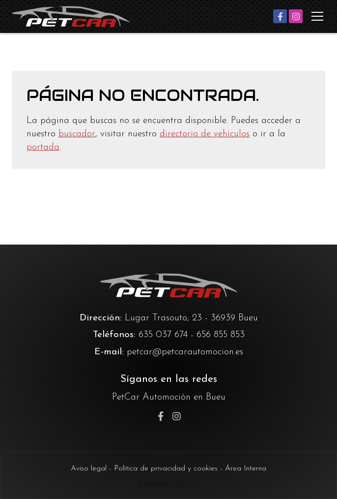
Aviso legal (89, 468)
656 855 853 (221, 335)
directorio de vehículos (205, 134)
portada (43, 147)
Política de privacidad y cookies (166, 468)
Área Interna (245, 468)
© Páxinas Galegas (168, 485)
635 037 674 (163, 335)
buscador (76, 134)
